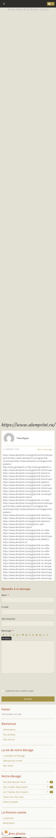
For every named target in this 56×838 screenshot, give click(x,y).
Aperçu (6, 638)
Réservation (8, 823)
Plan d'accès (9, 739)
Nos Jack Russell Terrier (28, 782)
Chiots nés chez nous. (13, 796)
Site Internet (8, 618)
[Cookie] (6, 832)
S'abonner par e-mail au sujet (17, 690)
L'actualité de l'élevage (14, 755)
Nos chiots (8, 765)
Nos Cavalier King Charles (28, 787)
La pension (8, 818)
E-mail (4, 607)
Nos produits (9, 734)
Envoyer (28, 698)
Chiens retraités (10, 801)
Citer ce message (44, 449)
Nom (4, 595)
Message (6, 630)
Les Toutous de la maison (28, 792)
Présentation (9, 729)
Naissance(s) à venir (12, 760)
